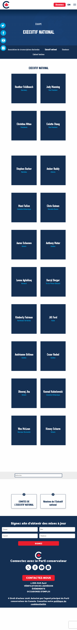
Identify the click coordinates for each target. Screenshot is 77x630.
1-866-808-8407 (38, 583)
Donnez (60, 4)
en (69, 4)
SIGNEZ (38, 543)
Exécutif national (51, 49)
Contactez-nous (38, 577)
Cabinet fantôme (38, 54)
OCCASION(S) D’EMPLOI (38, 591)
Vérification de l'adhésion (38, 586)
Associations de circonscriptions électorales (24, 49)
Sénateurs (65, 49)
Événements (38, 589)
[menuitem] (6, 4)
